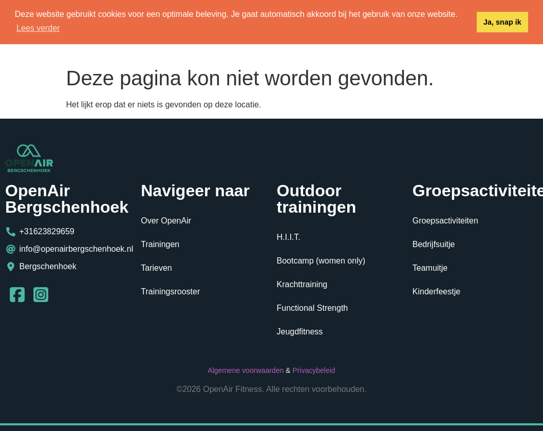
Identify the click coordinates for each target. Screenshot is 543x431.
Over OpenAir (166, 220)
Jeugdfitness (300, 331)
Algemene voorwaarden (246, 370)
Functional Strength (312, 308)
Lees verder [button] (38, 28)
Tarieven (156, 268)
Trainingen (160, 244)
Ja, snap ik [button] (502, 22)
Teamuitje (430, 268)
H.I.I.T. (289, 237)
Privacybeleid (313, 370)
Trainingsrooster (170, 291)
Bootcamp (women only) (321, 260)
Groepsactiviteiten (445, 220)
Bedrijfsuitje (434, 244)
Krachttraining (302, 284)
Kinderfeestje (436, 291)
